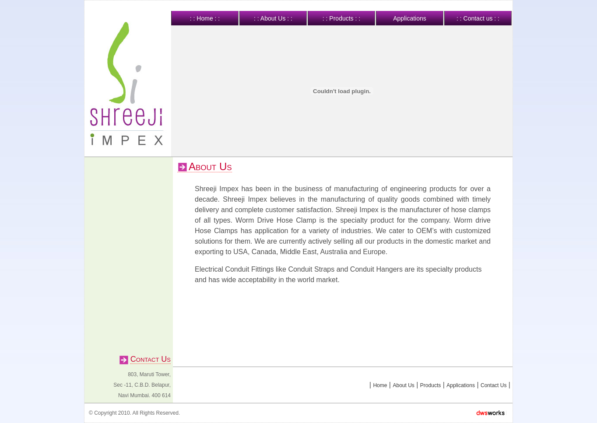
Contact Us (493, 385)
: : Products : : (341, 18)
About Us (403, 385)
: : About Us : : (273, 18)
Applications (409, 18)
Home (380, 385)
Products (430, 385)
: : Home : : (205, 18)
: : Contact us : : (478, 18)
